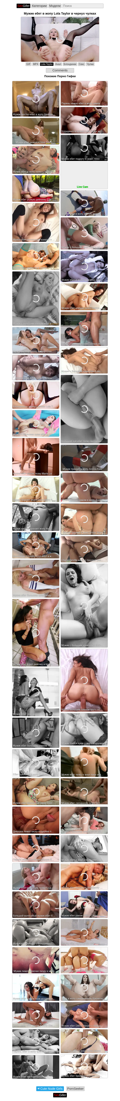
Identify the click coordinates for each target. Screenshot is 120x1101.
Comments (60, 70)
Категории (39, 6)
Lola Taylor (47, 64)
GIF (28, 64)
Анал (58, 64)
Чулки (90, 64)
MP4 (35, 64)
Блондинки (70, 64)
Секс (81, 64)
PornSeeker (75, 1088)
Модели (55, 6)
